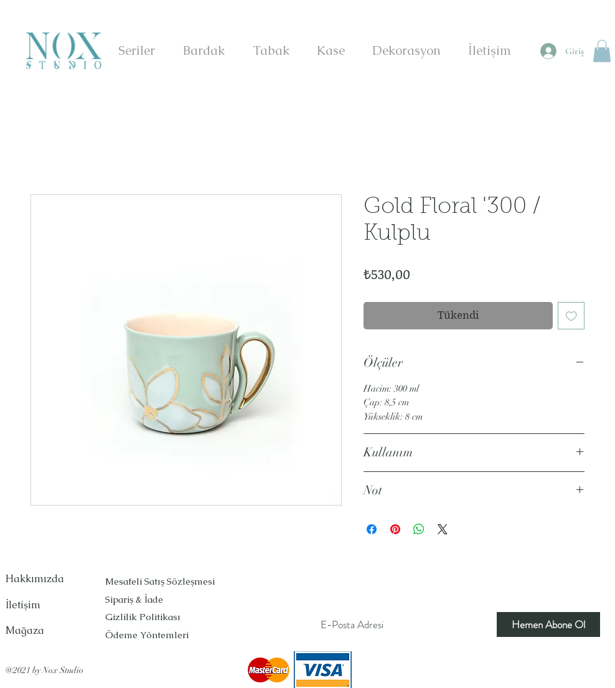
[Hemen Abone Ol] (548, 624)
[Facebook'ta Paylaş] (371, 529)
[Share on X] (442, 529)
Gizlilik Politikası (143, 617)
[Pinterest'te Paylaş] (395, 529)
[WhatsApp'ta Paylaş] (418, 529)
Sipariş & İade (135, 599)
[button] (602, 51)
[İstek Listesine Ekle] (571, 315)
